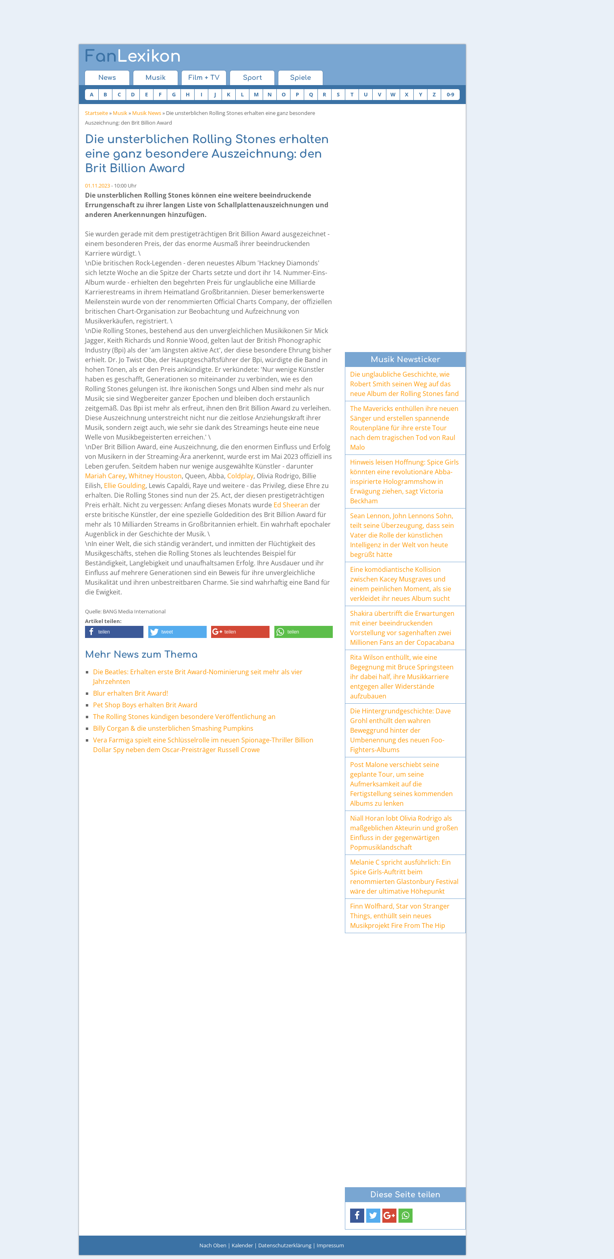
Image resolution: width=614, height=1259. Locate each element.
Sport (252, 77)
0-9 (450, 94)
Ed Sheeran (291, 504)
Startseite (96, 113)
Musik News (146, 113)
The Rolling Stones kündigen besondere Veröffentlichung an (184, 716)
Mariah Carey (105, 475)
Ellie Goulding (124, 485)
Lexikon (133, 56)
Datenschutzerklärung (284, 1245)
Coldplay (240, 475)
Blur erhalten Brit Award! (130, 693)
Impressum (330, 1245)
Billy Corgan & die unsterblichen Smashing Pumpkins (173, 728)
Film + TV (204, 77)
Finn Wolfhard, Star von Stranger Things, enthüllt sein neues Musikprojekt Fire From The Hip (400, 916)
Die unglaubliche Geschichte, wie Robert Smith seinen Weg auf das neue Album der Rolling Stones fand (404, 384)
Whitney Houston (155, 475)
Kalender (242, 1245)
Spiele (300, 77)
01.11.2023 (97, 185)
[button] (114, 632)
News (107, 77)
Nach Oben (212, 1245)
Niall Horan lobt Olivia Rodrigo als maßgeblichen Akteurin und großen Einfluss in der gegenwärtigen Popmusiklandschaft (404, 833)
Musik (155, 77)
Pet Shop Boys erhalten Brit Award (145, 704)
